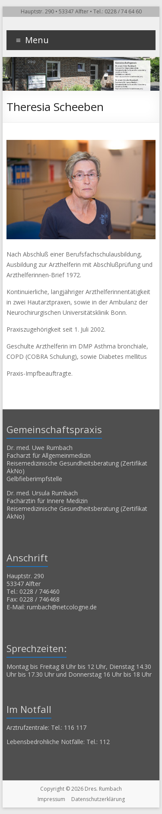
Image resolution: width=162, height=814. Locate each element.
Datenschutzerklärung (98, 799)
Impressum (51, 799)
